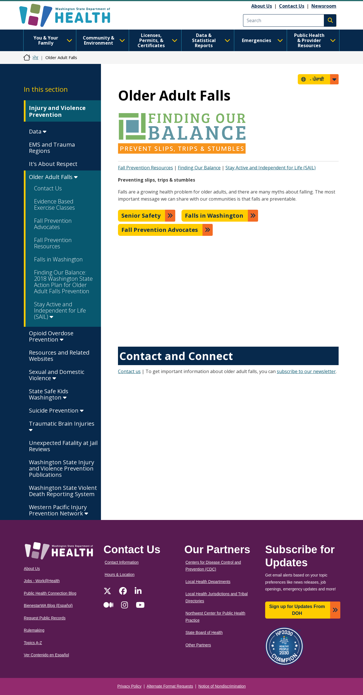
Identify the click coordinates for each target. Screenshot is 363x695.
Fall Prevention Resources (53, 243)
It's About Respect (53, 164)
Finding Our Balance (199, 168)
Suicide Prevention (56, 410)
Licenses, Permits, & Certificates (158, 40)
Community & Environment (104, 40)
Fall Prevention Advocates (53, 224)
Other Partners (198, 645)
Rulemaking (34, 630)
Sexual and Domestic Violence (56, 375)
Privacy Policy (129, 686)
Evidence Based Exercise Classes (54, 204)
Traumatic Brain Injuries (61, 426)
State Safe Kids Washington (48, 394)
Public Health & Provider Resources (315, 40)
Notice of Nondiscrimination (222, 686)
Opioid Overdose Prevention (51, 336)
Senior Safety (141, 215)
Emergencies (262, 40)
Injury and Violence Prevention (57, 111)
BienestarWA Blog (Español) (48, 606)
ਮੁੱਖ (35, 57)
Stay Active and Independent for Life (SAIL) (60, 310)
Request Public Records (45, 618)
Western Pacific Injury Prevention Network (58, 510)
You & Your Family (52, 40)
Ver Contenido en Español (46, 655)
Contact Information (122, 562)
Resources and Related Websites (59, 356)
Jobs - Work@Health (42, 581)
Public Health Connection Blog (50, 593)
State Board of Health (204, 633)
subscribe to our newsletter (306, 371)
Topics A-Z (33, 643)
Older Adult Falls (53, 177)
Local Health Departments (207, 582)
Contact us (129, 371)
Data (38, 131)
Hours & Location (119, 575)
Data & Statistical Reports (211, 40)
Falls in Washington (58, 259)
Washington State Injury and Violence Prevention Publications (61, 468)
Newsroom (323, 6)
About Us (261, 6)
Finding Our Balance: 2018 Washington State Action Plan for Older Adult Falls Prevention (63, 282)
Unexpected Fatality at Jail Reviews (63, 446)
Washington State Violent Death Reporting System (63, 491)
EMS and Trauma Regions (52, 148)
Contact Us (291, 6)
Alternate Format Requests (170, 686)
